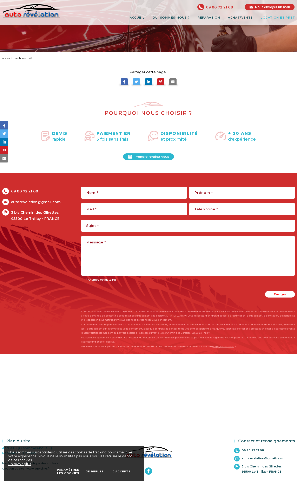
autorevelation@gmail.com (97, 332)
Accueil (6, 57)
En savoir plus (19, 464)
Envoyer (280, 294)
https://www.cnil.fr (223, 346)
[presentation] (227, 294)
